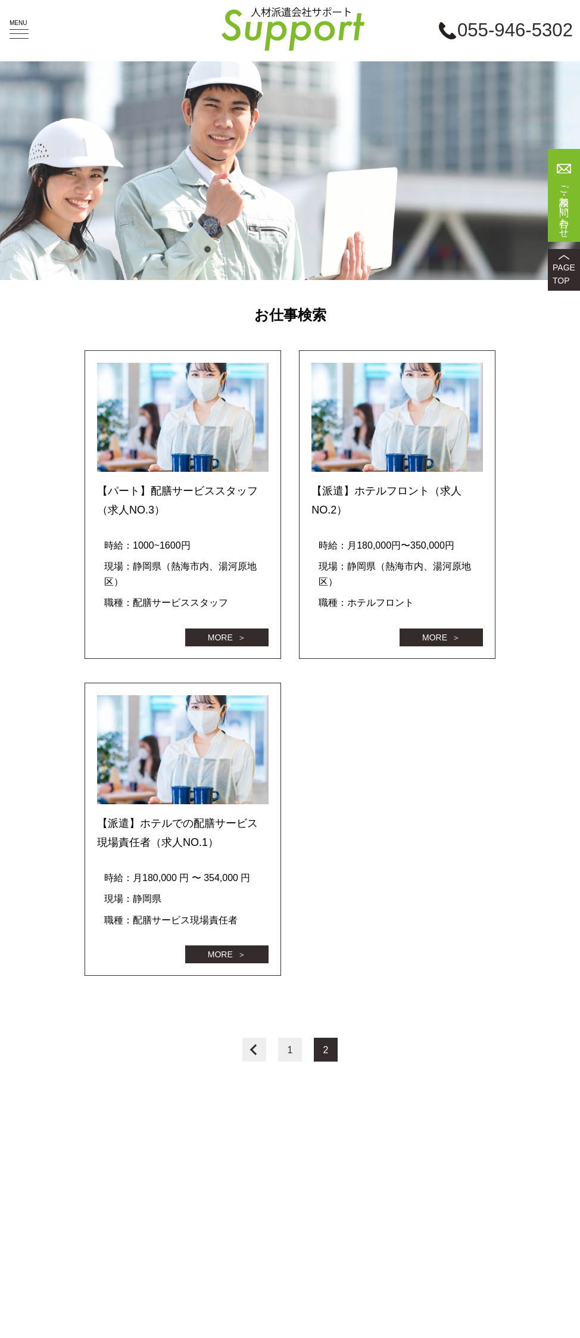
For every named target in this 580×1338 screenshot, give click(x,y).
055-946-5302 (515, 30)
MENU (19, 29)
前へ (254, 1050)
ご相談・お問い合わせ (564, 206)
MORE (220, 637)
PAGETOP (564, 274)
